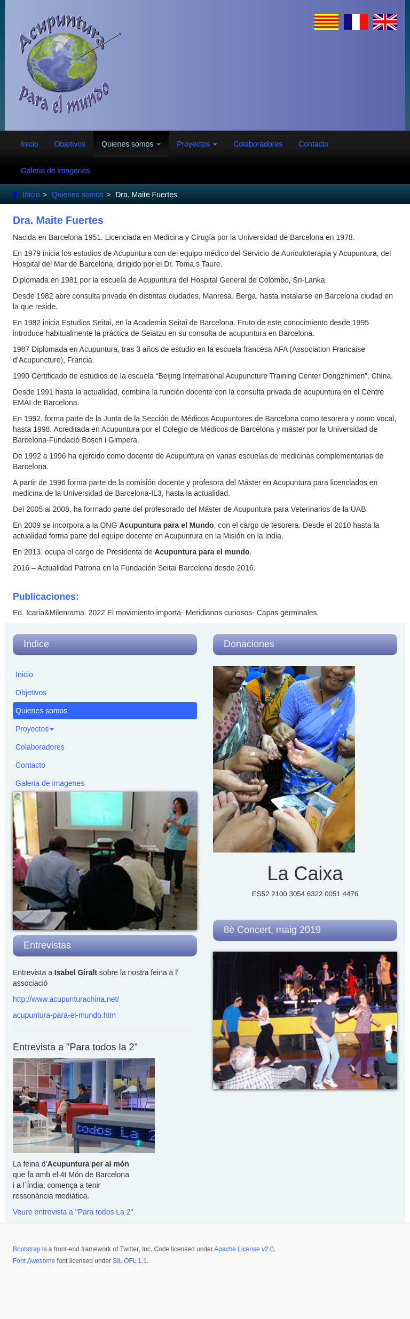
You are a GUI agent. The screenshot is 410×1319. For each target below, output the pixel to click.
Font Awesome (34, 1261)
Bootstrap (26, 1249)
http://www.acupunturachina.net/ (66, 999)
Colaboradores (257, 144)
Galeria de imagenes (55, 170)
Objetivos (69, 144)
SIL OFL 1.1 (130, 1261)
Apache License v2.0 (243, 1249)
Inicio (29, 144)
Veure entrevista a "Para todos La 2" (73, 1212)
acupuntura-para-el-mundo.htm (64, 1015)
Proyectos (197, 144)
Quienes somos (131, 144)
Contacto (313, 144)
